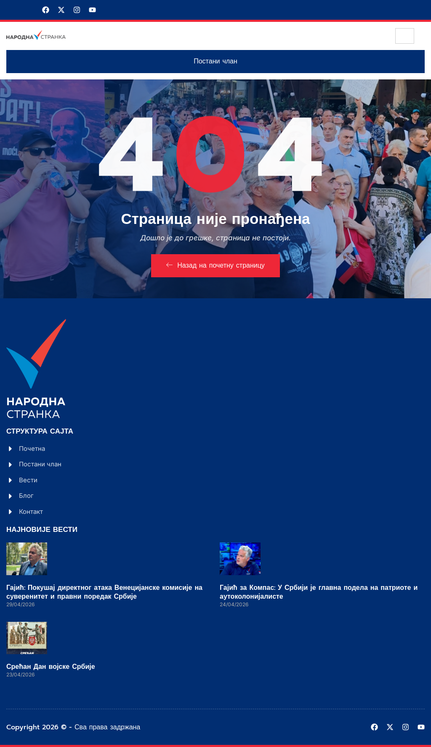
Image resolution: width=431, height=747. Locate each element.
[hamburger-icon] (404, 36)
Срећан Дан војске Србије (50, 667)
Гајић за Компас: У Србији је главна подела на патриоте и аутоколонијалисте (319, 592)
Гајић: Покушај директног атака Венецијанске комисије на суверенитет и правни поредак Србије (104, 592)
